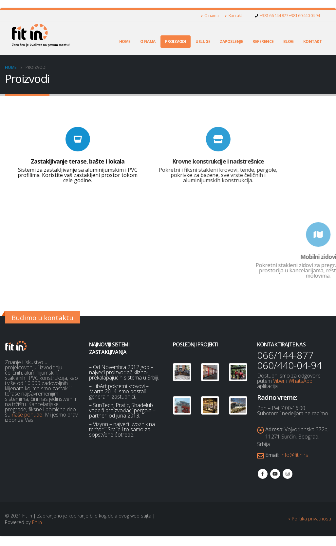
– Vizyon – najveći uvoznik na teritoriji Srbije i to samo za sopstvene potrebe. (122, 429)
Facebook (263, 476)
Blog (288, 41)
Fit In (37, 524)
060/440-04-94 (289, 365)
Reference (263, 41)
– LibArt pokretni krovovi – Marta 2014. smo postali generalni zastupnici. (119, 391)
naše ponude (27, 414)
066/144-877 (285, 355)
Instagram (287, 476)
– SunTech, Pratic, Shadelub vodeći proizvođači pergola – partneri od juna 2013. (122, 410)
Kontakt (233, 15)
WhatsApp (300, 380)
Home (125, 41)
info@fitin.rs (294, 456)
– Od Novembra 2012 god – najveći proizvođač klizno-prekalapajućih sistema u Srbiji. (124, 372)
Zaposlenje (231, 41)
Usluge (203, 41)
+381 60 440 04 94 (304, 15)
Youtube (275, 476)
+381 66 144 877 (274, 15)
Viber (279, 380)
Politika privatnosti (311, 520)
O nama (210, 15)
